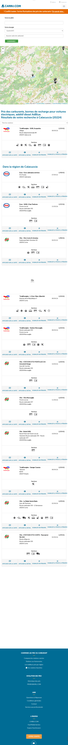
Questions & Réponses (34, 697)
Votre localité (9, 18)
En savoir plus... (58, 11)
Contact (34, 704)
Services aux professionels (34, 707)
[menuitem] (34, 653)
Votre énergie (9, 27)
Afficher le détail (25, 153)
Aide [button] (53, 2)
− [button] (3, 52)
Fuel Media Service (34, 725)
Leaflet (27, 103)
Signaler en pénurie (39, 154)
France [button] (62, 2)
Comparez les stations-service (34, 658)
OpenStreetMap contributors (60, 103)
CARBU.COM (34, 721)
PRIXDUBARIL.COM (34, 684)
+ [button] (3, 48)
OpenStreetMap (40, 103)
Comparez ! (11, 41)
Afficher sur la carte (9, 153)
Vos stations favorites (34, 668)
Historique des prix (34, 681)
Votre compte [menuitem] (34, 736)
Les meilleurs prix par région (34, 664)
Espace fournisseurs (34, 728)
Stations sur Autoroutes (34, 661)
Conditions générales (34, 701)
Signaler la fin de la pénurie (57, 153)
